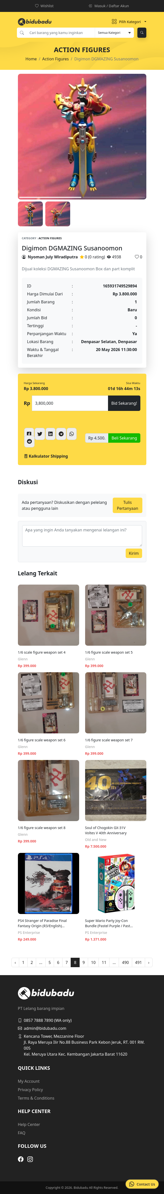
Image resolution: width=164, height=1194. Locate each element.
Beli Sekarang (124, 438)
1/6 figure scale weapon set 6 (41, 740)
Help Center (29, 1124)
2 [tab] (114, 197)
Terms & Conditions (36, 1098)
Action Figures (55, 59)
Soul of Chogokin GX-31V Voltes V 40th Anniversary (106, 830)
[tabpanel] (82, 137)
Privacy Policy (30, 1089)
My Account (29, 1081)
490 (125, 962)
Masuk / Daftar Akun (108, 5)
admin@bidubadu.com (42, 1028)
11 (104, 962)
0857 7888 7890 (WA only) (45, 1020)
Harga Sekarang (34, 383)
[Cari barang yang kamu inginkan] (61, 33)
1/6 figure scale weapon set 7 (109, 740)
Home (31, 59)
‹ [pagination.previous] (15, 962)
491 (138, 962)
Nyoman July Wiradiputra (53, 257)
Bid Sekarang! (124, 403)
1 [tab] (50, 197)
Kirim (134, 553)
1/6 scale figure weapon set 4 (41, 652)
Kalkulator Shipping (46, 456)
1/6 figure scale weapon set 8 (41, 827)
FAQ (21, 1133)
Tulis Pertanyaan (127, 505)
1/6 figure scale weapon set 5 (109, 652)
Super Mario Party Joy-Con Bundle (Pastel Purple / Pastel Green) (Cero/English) (109, 923)
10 (93, 962)
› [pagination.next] (148, 962)
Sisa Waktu (133, 383)
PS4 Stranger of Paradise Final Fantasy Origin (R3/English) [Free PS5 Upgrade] (42, 923)
